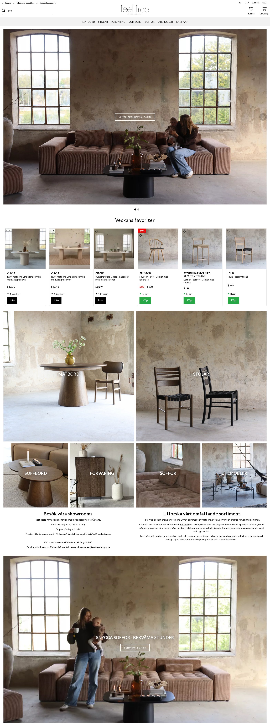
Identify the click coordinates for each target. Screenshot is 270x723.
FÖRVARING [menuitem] (118, 21)
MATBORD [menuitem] (88, 21)
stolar (190, 527)
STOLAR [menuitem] (103, 21)
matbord (184, 524)
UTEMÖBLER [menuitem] (165, 21)
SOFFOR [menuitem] (150, 21)
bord (179, 527)
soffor (219, 536)
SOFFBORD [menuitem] (135, 21)
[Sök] (3, 10)
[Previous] (7, 117)
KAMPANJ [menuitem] (182, 21)
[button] (251, 11)
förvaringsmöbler (168, 536)
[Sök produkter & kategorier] (29, 10)
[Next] (263, 117)
